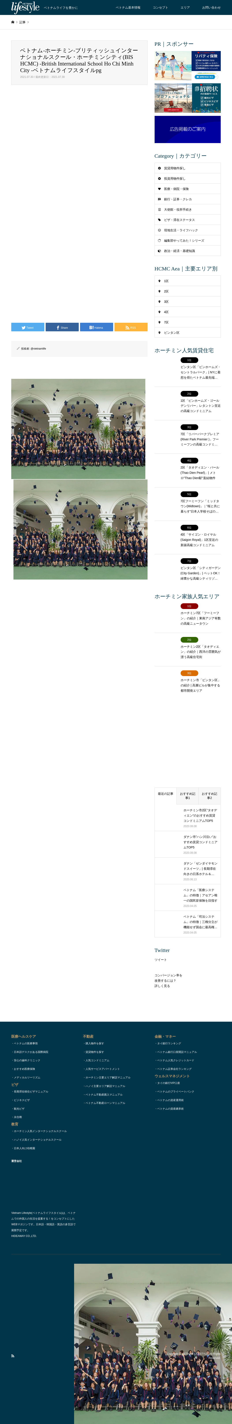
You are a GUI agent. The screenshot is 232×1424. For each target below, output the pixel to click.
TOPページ (85, 1406)
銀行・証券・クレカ (178, 199)
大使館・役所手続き (178, 209)
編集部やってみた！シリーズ (184, 240)
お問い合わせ (211, 7)
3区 (166, 301)
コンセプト (160, 7)
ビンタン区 (172, 332)
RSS (12, 1322)
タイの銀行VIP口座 (168, 1049)
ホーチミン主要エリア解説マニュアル (108, 1043)
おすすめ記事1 (187, 762)
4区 (166, 312)
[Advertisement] (79, 140)
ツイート (161, 926)
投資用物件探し (175, 178)
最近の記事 (165, 760)
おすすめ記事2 (209, 762)
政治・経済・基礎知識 (179, 251)
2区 (166, 291)
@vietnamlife (38, 348)
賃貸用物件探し (175, 168)
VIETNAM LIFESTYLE (195, 1320)
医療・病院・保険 (176, 189)
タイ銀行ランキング (169, 1009)
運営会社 (114, 1411)
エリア (185, 7)
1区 (166, 281)
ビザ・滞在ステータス (179, 220)
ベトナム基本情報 (128, 7)
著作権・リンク (140, 1406)
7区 (166, 322)
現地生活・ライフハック (181, 230)
